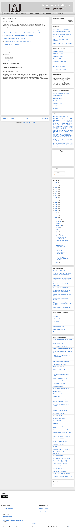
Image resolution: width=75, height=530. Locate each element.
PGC (54, 130)
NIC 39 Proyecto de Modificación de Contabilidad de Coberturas (18, 35)
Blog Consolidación (21, 13)
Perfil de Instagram (57, 100)
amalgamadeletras (7, 516)
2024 (56, 187)
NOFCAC (56, 123)
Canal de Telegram (57, 98)
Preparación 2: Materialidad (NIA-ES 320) (62, 247)
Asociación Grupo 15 (58, 36)
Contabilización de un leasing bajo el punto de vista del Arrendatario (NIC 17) (21, 30)
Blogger (70, 526)
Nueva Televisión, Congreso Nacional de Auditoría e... (62, 258)
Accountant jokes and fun (9, 513)
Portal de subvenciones (59, 331)
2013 (56, 210)
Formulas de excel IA (58, 413)
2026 (56, 182)
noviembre (59, 221)
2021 (56, 193)
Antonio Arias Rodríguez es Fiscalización (13, 520)
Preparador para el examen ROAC (61, 307)
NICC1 (66, 142)
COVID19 (69, 122)
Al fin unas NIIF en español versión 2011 (13, 47)
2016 (56, 204)
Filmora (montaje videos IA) (60, 410)
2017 (56, 202)
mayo (57, 234)
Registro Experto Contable (59, 125)
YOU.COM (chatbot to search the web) (62, 476)
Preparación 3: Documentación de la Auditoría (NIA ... (62, 237)
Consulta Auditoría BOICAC (62, 131)
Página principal (8, 13)
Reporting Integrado (61, 144)
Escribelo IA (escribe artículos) (60, 401)
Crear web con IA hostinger (59, 399)
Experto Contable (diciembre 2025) (61, 31)
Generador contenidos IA (59, 418)
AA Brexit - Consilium (8, 508)
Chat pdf (55, 372)
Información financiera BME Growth (62, 319)
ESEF (71, 131)
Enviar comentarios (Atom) (29, 122)
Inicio (26, 118)
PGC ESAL (62, 138)
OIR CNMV (56, 321)
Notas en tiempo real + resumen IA (61, 449)
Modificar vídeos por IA (58, 444)
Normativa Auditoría (58, 56)
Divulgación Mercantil (66, 129)
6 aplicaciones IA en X (58, 343)
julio (57, 229)
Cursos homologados (66, 139)
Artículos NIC (59, 250)
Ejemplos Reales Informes (59, 66)
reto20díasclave (56, 140)
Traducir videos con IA (58, 468)
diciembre (58, 219)
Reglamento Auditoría (66, 123)
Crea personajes (57, 391)
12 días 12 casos (62, 130)
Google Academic (57, 95)
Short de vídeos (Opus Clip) (60, 461)
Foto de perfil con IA (58, 415)
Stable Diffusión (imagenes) (60, 463)
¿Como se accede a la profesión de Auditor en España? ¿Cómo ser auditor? (62, 275)
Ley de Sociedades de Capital (62, 135)
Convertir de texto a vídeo (59, 383)
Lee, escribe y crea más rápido (60, 430)
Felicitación (69, 125)
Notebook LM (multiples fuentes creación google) (61, 452)
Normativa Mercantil (58, 53)
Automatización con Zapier (59, 364)
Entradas (57, 172)
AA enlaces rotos (7, 510)
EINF (66, 131)
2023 (56, 189)
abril (57, 262)
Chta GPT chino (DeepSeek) (60, 378)
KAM (71, 135)
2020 (56, 195)
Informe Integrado (61, 142)
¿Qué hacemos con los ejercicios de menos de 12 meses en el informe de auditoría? (62, 303)
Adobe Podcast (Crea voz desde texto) (62, 348)
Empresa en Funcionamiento (62, 132)
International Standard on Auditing (61, 134)
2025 (56, 185)
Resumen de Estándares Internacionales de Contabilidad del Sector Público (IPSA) (22, 32)
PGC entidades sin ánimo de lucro (62, 136)
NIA (63, 118)
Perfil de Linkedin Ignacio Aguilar (61, 93)
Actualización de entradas (59, 69)
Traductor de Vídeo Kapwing (60, 471)
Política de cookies (43, 511)
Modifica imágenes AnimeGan (60, 441)
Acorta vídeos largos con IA (60, 346)
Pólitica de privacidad (43, 508)
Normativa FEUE (57, 64)
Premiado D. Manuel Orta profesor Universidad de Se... (62, 242)
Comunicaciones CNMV (59, 326)
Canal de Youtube (57, 103)
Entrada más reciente (8, 118)
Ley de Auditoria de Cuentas (60, 126)
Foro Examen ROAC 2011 (59, 271)
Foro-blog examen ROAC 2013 (60, 287)
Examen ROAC (59, 117)
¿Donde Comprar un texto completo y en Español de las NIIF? (18, 41)
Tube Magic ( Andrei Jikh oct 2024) (61, 473)
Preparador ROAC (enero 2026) (61, 29)
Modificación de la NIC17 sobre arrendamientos (15, 38)
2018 (56, 200)
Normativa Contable (58, 51)
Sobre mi (60, 13)
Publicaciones (57, 122)
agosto (58, 227)
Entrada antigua (44, 118)
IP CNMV (55, 324)
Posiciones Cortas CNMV (59, 329)
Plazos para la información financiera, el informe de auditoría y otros (62, 291)
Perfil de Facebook (57, 106)
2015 (56, 206)
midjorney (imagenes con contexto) (61, 436)
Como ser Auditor (34, 13)
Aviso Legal (41, 510)
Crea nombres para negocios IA (61, 388)
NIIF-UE (18, 59)
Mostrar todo (34, 523)
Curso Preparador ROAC (48, 13)
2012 (56, 213)
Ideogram (55, 423)
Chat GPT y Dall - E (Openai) (60, 369)
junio (57, 232)
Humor (59, 143)
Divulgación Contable (11, 59)
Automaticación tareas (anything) (61, 361)
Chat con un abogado (58, 366)
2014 (56, 208)
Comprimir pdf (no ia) (58, 381)
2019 (56, 197)
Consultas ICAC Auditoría (59, 61)
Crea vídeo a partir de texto (60, 393)
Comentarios (58, 174)
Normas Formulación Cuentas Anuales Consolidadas (62, 128)
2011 (56, 215)
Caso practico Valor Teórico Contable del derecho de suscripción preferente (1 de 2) (62, 280)
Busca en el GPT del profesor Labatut (62, 43)
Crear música (56, 396)
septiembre (59, 225)
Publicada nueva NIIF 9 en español (12, 44)
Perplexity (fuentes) (58, 455)
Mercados (55, 138)
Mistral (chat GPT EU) (58, 439)
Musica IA (55, 446)
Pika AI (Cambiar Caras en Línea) (61, 458)
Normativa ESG (57, 58)
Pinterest (55, 108)
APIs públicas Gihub (58, 359)
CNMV (54, 484)
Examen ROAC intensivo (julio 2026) (62, 34)
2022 (56, 191)
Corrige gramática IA (58, 386)
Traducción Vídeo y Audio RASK (61, 466)
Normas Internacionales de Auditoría (62, 119)
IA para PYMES (57, 421)
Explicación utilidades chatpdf (60, 408)
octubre (58, 223)
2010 (56, 217)
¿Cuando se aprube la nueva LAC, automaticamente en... (62, 254)
